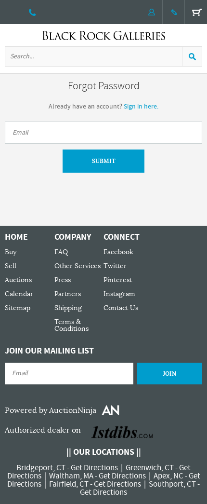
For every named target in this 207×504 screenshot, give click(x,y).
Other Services (77, 266)
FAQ (61, 252)
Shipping (68, 308)
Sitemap (17, 308)
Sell (10, 266)
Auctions (18, 280)
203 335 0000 (32, 12)
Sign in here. (141, 106)
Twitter (115, 266)
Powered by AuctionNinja (50, 410)
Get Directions (94, 468)
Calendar (19, 294)
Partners (67, 294)
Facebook (118, 252)
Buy (10, 252)
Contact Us (121, 308)
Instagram (119, 294)
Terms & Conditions (71, 325)
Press (62, 280)
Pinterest (118, 280)
